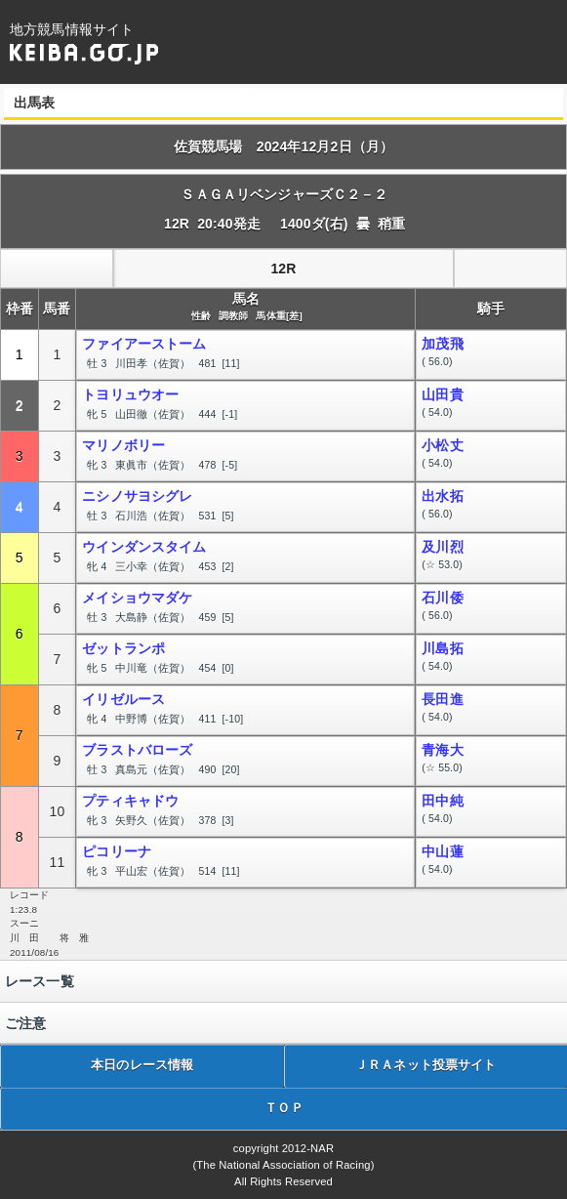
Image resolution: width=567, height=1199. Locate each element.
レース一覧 (39, 981)
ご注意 (25, 1023)
